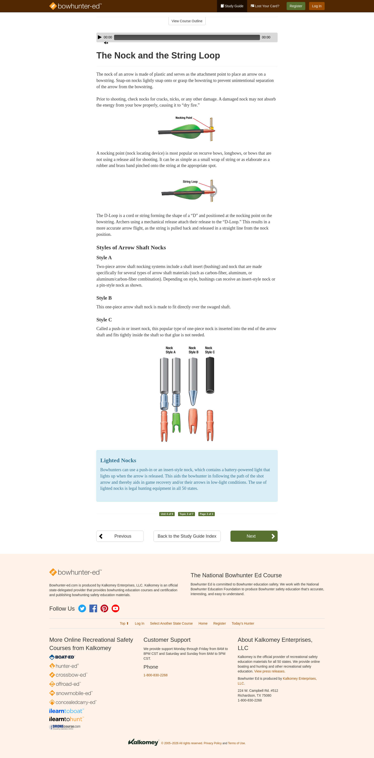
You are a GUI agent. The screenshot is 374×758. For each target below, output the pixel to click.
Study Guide (232, 6)
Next (251, 536)
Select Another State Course (171, 623)
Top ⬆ (124, 623)
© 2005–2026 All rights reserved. (182, 743)
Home (203, 623)
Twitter (82, 608)
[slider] (180, 37)
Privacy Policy (213, 743)
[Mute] (260, 37)
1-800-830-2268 (156, 675)
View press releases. (270, 671)
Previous (122, 536)
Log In (317, 6)
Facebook (93, 608)
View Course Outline (187, 21)
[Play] (100, 37)
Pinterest (104, 608)
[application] (187, 37)
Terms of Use (236, 743)
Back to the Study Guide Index (187, 536)
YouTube (115, 608)
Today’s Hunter (243, 623)
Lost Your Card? (265, 6)
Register (296, 6)
